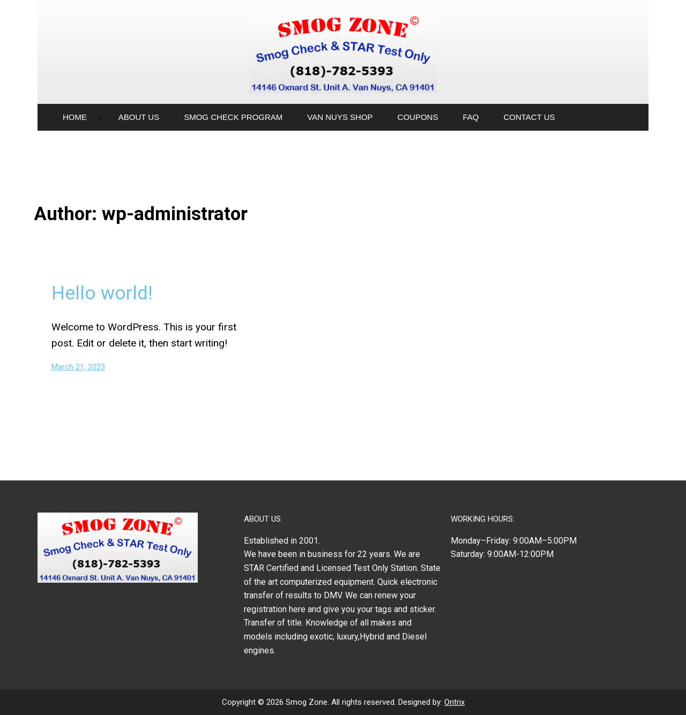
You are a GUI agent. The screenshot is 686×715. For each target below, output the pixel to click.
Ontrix (454, 702)
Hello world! (102, 293)
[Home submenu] (99, 117)
